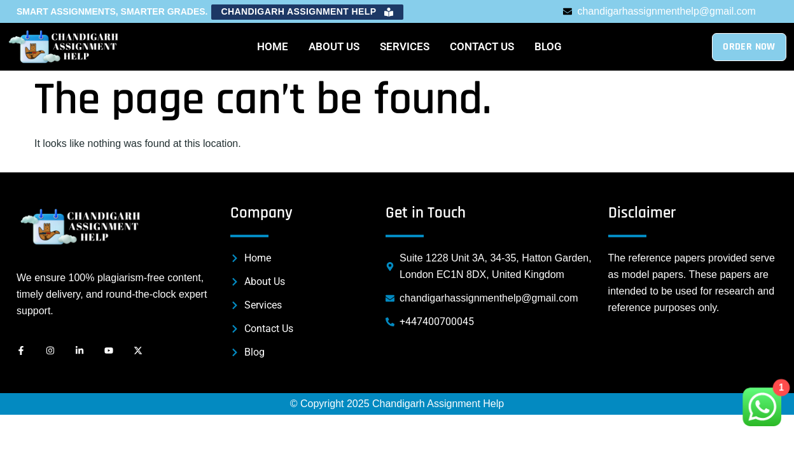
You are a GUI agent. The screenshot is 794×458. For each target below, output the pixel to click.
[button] (307, 12)
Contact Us (482, 46)
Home (272, 46)
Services (404, 46)
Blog (548, 46)
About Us (334, 46)
